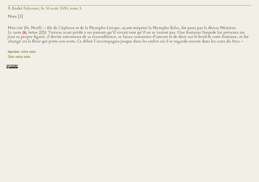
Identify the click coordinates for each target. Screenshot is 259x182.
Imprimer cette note (22, 52)
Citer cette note (19, 57)
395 (42, 32)
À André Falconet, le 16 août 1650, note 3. (45, 8)
